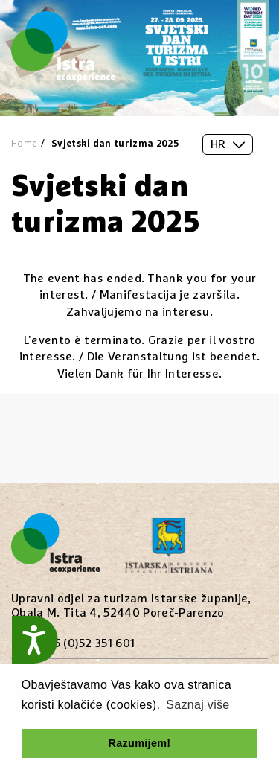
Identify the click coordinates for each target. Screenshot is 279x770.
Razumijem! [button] (140, 743)
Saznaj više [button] (197, 705)
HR (228, 144)
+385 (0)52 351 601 (84, 643)
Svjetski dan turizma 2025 (115, 144)
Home (24, 144)
